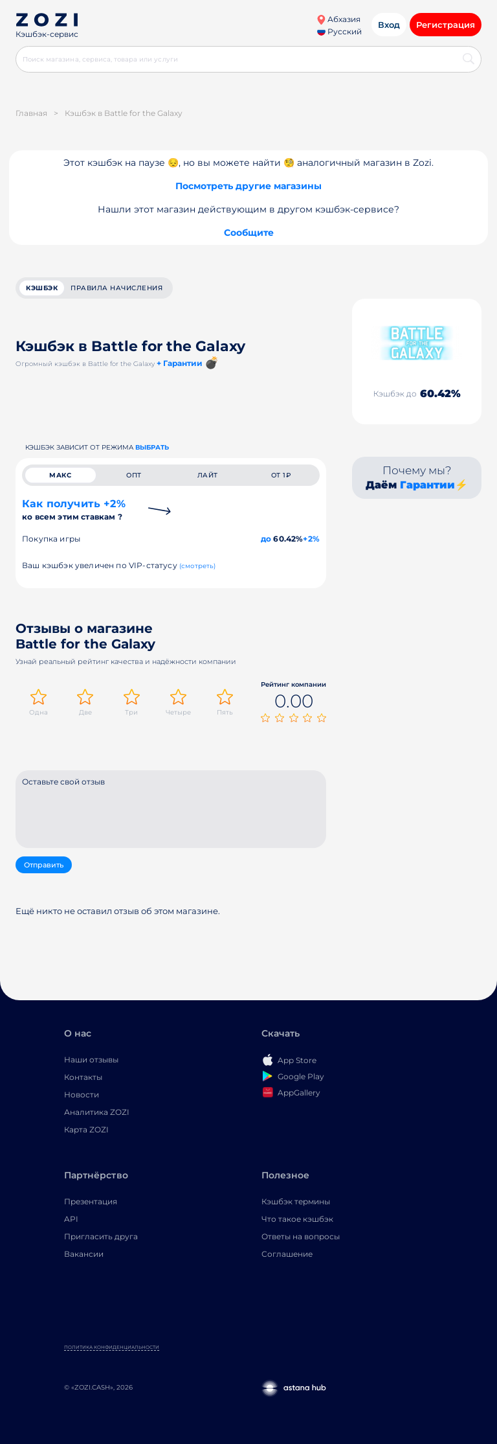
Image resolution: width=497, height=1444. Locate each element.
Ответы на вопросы (300, 1236)
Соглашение (287, 1254)
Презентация (90, 1201)
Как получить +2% (74, 509)
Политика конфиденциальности (111, 1347)
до (266, 539)
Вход (389, 24)
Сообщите (249, 232)
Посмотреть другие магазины (248, 186)
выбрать (152, 447)
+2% (311, 539)
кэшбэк (42, 288)
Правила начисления (116, 288)
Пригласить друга (101, 1236)
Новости (81, 1094)
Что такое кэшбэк (297, 1219)
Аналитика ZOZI (96, 1112)
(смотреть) (197, 566)
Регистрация (445, 24)
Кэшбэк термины (295, 1201)
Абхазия (338, 19)
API (71, 1219)
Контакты (83, 1077)
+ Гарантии (180, 363)
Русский (339, 31)
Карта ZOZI (86, 1129)
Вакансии (84, 1254)
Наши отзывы (91, 1059)
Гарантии (427, 485)
